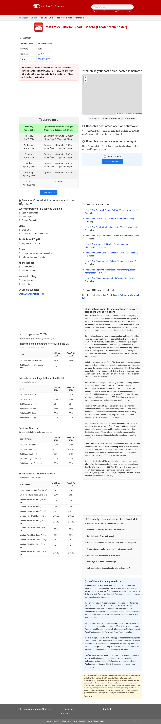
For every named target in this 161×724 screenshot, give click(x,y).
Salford (34, 18)
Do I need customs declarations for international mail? (108, 568)
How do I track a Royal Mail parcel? (100, 536)
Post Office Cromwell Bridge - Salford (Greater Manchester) (111, 210)
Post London (109, 11)
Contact (107, 709)
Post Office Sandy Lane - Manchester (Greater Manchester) (111, 253)
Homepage (23, 18)
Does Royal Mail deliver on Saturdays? (102, 562)
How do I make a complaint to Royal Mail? (103, 555)
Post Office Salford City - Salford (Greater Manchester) (109, 219)
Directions (94, 118)
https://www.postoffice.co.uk (31, 294)
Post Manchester (124, 11)
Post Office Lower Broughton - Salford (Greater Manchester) (112, 236)
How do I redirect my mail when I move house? (105, 523)
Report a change (48, 192)
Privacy (64, 713)
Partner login (138, 721)
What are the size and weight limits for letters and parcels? (110, 549)
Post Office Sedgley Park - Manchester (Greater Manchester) (112, 227)
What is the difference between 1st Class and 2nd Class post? (111, 543)
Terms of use (88, 696)
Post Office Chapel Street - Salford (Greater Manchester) (110, 278)
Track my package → (112, 162)
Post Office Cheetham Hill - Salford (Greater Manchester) (110, 261)
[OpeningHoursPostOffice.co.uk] (48, 6)
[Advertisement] (48, 98)
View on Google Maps (111, 118)
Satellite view (129, 118)
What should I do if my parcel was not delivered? (106, 530)
